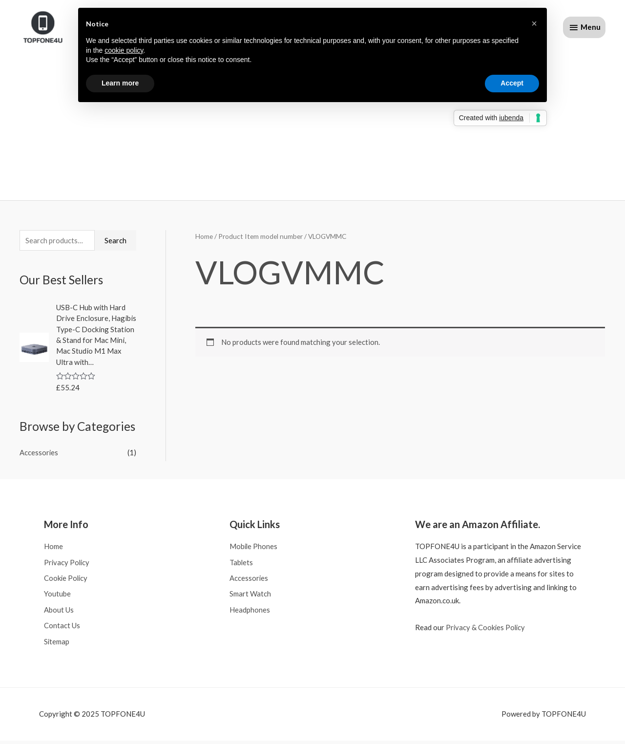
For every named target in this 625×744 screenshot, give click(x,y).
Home (204, 238)
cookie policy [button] (123, 50)
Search (115, 242)
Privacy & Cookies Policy (486, 629)
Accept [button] (511, 83)
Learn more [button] (120, 83)
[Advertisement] (312, 121)
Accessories (39, 454)
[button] (534, 23)
